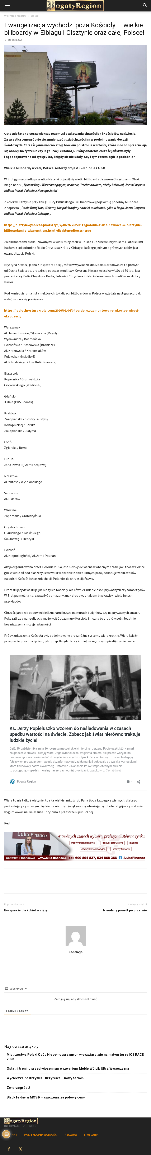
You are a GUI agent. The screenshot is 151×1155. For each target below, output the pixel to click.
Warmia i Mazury (15, 16)
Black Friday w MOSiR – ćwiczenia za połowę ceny (46, 1097)
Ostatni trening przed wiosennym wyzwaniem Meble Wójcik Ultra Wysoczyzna (68, 1069)
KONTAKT (10, 1134)
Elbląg (34, 16)
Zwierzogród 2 (18, 1088)
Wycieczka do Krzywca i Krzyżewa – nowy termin (45, 1078)
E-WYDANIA (91, 1134)
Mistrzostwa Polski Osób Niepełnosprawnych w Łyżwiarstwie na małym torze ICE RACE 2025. (75, 1057)
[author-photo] (76, 946)
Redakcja (75, 952)
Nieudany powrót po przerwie (125, 910)
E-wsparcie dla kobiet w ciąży (26, 910)
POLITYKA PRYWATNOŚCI (40, 1134)
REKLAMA (71, 1134)
